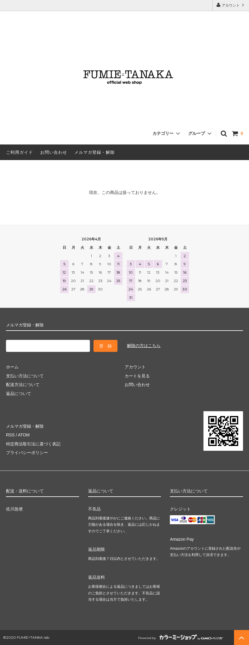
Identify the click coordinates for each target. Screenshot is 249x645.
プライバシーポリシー (27, 452)
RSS (10, 434)
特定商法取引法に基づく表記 (33, 443)
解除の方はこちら (144, 345)
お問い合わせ (53, 152)
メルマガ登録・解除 (94, 152)
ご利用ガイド (19, 152)
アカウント (231, 4)
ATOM (24, 434)
